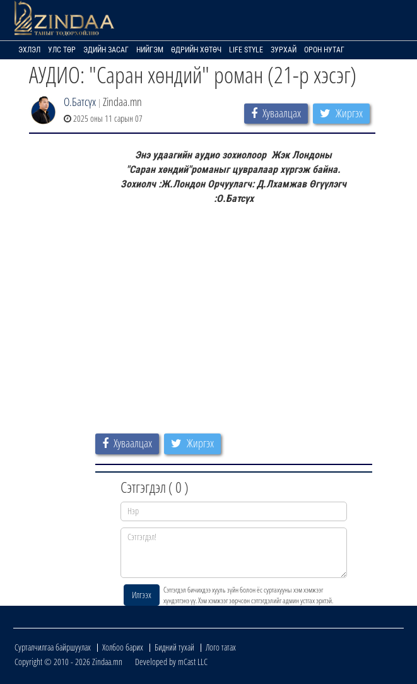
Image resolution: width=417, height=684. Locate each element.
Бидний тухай (174, 647)
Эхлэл (29, 49)
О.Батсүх (80, 101)
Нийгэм (149, 49)
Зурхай (284, 49)
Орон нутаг (324, 49)
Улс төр (62, 49)
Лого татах (221, 647)
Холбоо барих (122, 647)
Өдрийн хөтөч (196, 49)
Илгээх (141, 595)
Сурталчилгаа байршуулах (53, 647)
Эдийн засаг (106, 49)
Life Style (246, 49)
